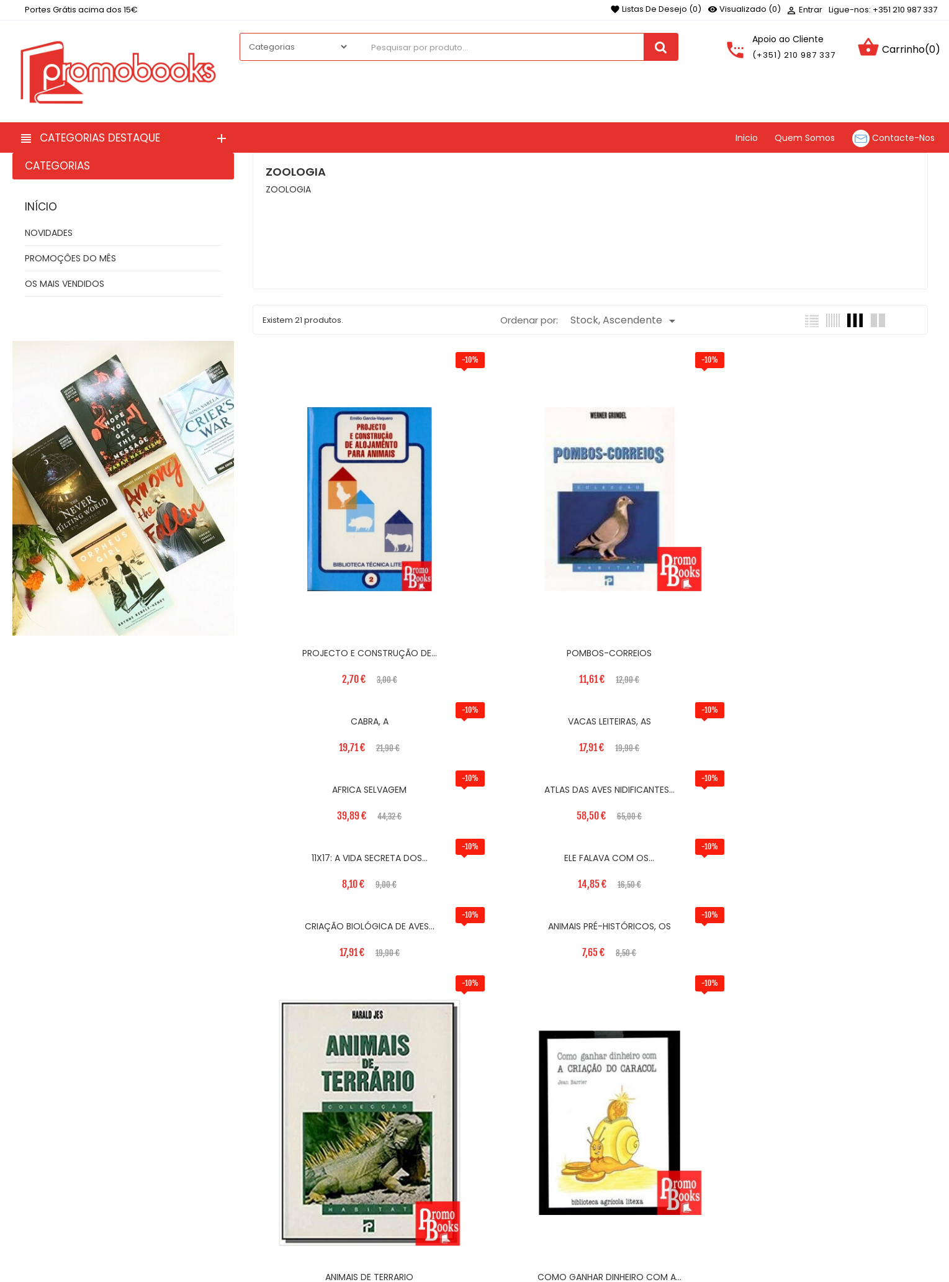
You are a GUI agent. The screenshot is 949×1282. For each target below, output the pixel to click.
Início (41, 206)
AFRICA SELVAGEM (334, 632)
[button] (819, 1227)
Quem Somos (366, 1179)
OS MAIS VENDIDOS (64, 284)
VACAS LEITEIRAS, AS (845, 371)
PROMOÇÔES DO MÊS (70, 258)
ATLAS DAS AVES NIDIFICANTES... (505, 632)
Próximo (559, 964)
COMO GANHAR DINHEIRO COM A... (845, 894)
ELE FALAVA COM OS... (846, 632)
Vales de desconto (681, 1214)
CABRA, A (675, 371)
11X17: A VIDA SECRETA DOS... (675, 632)
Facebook (27, 1184)
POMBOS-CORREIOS (504, 564)
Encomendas (669, 1176)
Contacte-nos (367, 1198)
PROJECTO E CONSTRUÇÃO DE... (335, 564)
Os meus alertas (677, 1232)
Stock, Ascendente (625, 320)
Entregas (355, 1142)
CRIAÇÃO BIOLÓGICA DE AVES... (335, 701)
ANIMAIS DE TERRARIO (675, 894)
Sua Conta (674, 1124)
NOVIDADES (49, 233)
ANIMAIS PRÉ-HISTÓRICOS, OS (505, 701)
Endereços (663, 1195)
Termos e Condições (381, 1161)
